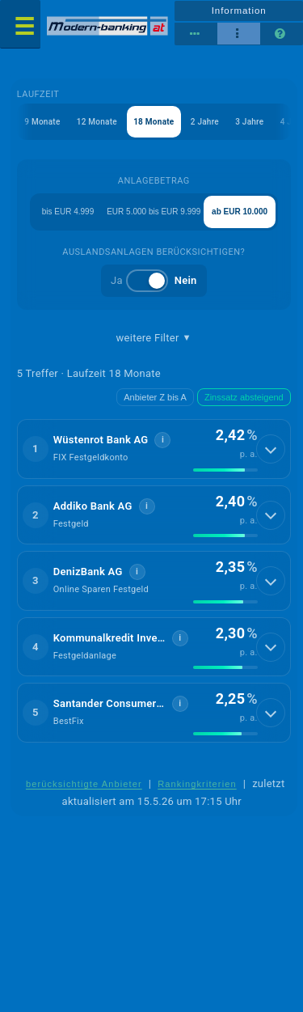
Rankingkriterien (197, 784)
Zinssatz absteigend (244, 397)
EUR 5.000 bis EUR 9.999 (153, 211)
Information (239, 10)
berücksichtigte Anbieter (84, 784)
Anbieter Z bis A (155, 397)
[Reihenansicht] (196, 34)
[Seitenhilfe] (281, 34)
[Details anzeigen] (270, 449)
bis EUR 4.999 (68, 211)
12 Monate (97, 121)
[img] (225, 470)
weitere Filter (153, 338)
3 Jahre (249, 121)
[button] (154, 449)
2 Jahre (205, 121)
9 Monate (42, 121)
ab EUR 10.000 (239, 211)
